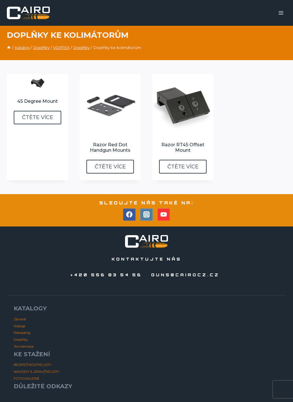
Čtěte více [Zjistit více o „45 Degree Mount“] (37, 117)
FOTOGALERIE (26, 378)
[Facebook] (129, 214)
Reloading (22, 332)
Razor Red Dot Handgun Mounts (110, 147)
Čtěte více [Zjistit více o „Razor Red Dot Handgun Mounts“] (110, 166)
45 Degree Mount (37, 101)
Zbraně (20, 319)
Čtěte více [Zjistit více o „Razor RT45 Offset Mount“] (183, 166)
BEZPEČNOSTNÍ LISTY (32, 364)
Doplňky (21, 339)
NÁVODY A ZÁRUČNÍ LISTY (36, 371)
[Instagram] (146, 214)
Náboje (19, 326)
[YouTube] (163, 214)
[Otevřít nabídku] (281, 12)
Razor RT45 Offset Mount (182, 147)
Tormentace (23, 346)
